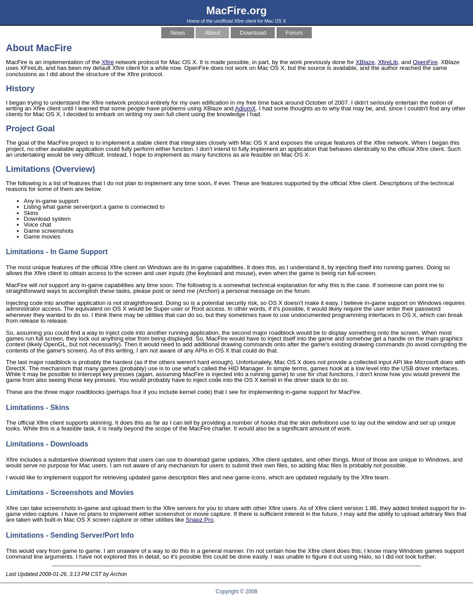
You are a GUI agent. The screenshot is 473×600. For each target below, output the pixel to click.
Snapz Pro (199, 519)
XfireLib (388, 62)
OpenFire (425, 62)
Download (253, 32)
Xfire (108, 62)
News (177, 32)
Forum (294, 32)
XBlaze (365, 62)
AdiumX (245, 108)
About (212, 32)
